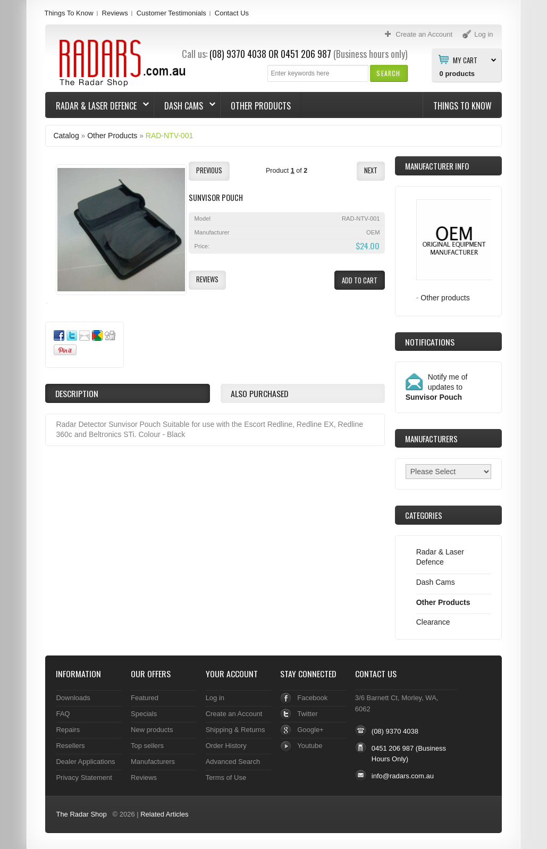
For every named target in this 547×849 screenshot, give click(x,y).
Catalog (66, 135)
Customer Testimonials (171, 13)
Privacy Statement (84, 777)
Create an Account (234, 714)
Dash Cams (184, 105)
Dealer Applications (85, 762)
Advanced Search (233, 762)
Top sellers (147, 746)
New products (152, 730)
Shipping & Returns (235, 730)
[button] (388, 73)
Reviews (115, 13)
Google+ (310, 730)
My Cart (465, 59)
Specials (144, 714)
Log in (215, 698)
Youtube (309, 746)
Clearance (433, 622)
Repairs (68, 730)
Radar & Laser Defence (97, 105)
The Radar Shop (81, 814)
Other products (445, 297)
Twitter (307, 714)
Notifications (430, 341)
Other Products (261, 105)
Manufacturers (153, 762)
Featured (144, 698)
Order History (226, 746)
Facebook (312, 698)
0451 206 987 (306, 54)
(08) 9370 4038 (237, 54)
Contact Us (232, 13)
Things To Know (68, 13)
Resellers (70, 746)
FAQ (63, 714)
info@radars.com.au (403, 776)
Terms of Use (226, 777)
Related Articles (164, 814)
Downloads (73, 698)
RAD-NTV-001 (169, 135)
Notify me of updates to (437, 387)
